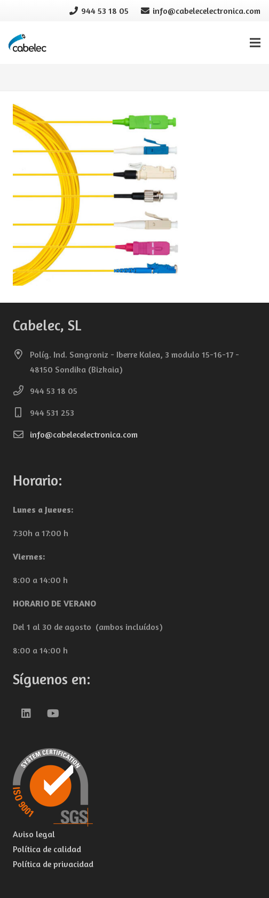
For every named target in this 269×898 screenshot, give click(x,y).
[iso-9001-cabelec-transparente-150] (134, 787)
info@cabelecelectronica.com (84, 434)
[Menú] (255, 42)
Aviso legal (34, 834)
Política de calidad (47, 849)
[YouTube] (52, 713)
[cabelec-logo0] (28, 43)
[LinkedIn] (26, 713)
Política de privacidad (53, 864)
